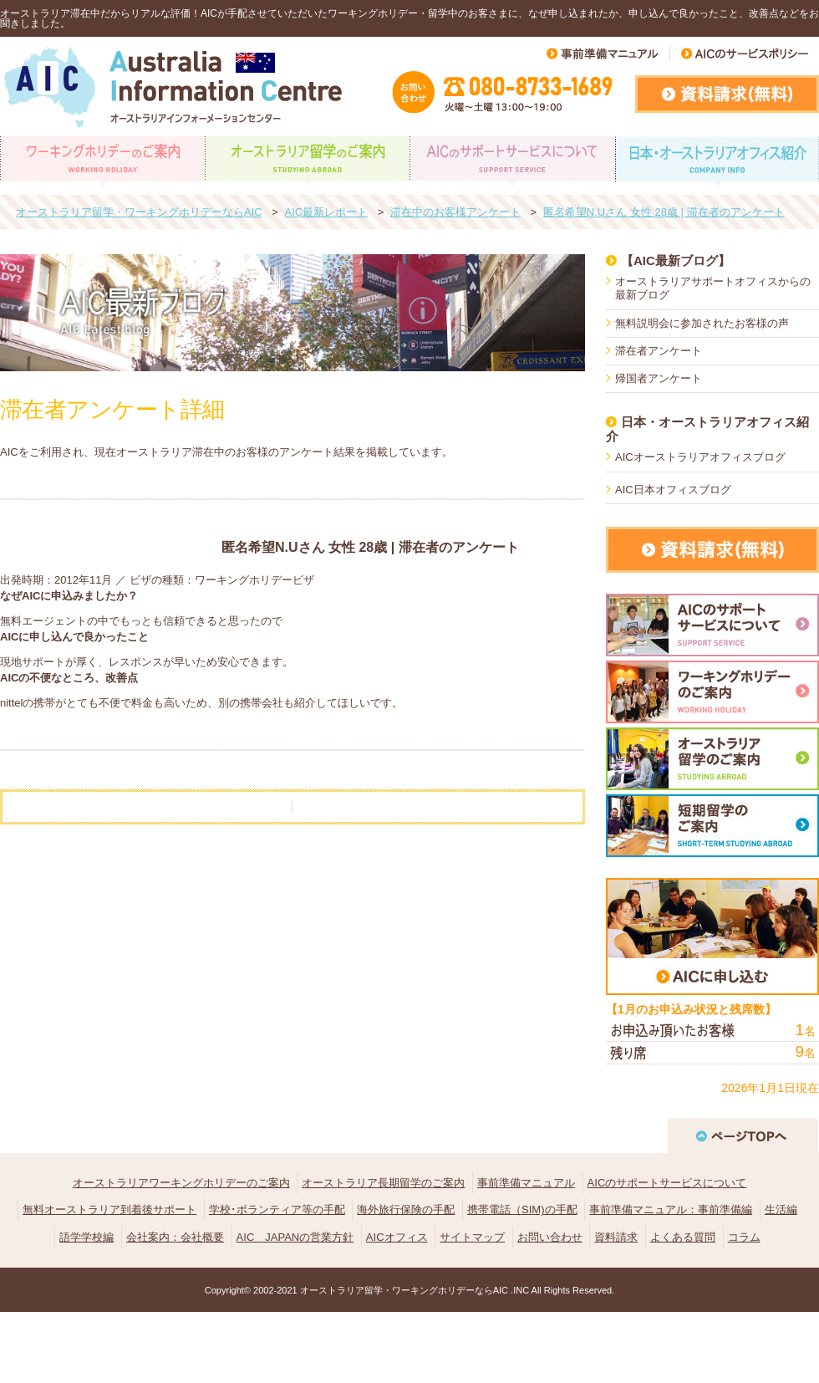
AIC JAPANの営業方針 (295, 1237)
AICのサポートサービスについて (667, 1182)
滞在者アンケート (658, 350)
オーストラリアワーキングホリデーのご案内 (181, 1182)
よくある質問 (682, 1237)
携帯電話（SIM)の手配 (522, 1209)
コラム (744, 1237)
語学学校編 (86, 1237)
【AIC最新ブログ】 (675, 260)
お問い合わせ (549, 1237)
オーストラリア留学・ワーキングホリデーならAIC (404, 1290)
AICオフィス (397, 1237)
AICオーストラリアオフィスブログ (700, 457)
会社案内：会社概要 (175, 1237)
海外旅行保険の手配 (406, 1209)
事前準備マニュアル (526, 1182)
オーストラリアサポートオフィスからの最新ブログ (713, 288)
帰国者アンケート (658, 378)
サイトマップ (472, 1237)
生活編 (781, 1209)
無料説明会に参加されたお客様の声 (702, 323)
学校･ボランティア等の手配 (277, 1209)
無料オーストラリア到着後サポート (109, 1209)
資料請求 (616, 1237)
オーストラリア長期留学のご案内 (383, 1182)
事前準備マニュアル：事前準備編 (670, 1209)
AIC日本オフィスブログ (673, 489)
